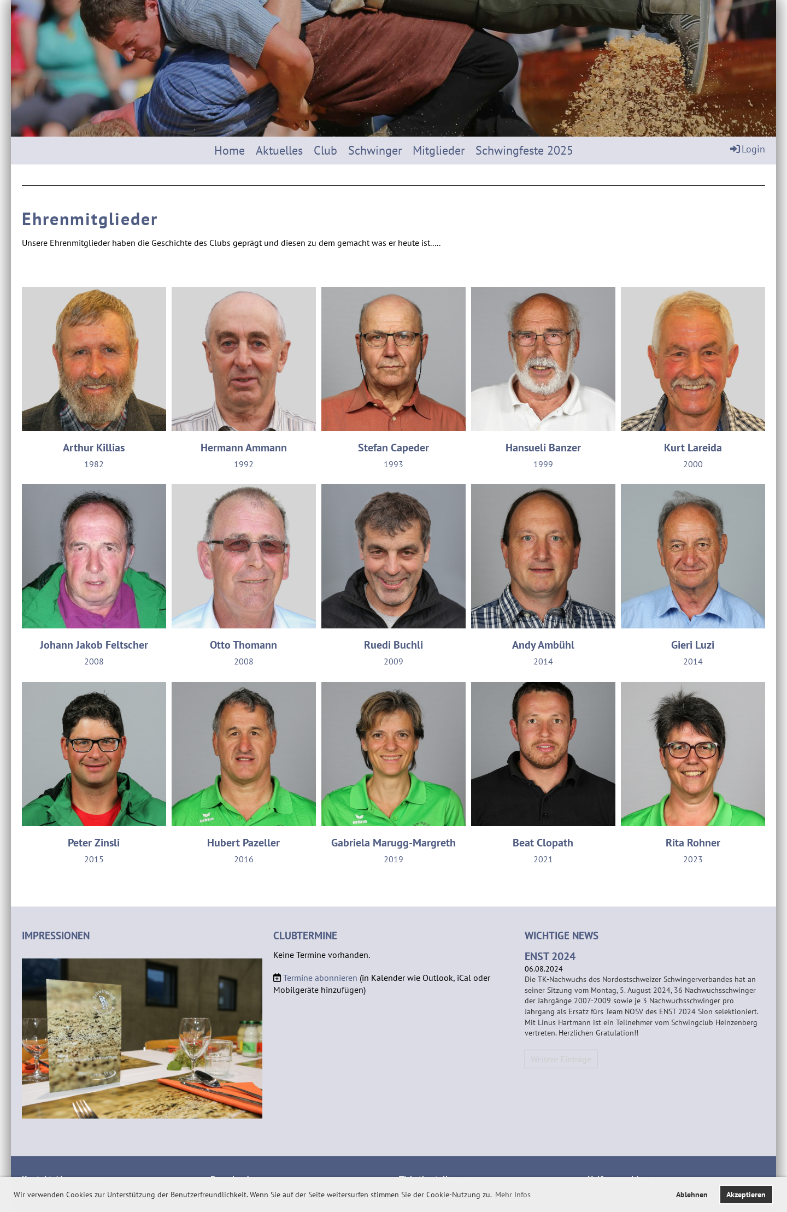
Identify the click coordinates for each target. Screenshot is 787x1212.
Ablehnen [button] (692, 1194)
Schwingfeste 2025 (524, 150)
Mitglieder (439, 150)
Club (325, 150)
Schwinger (375, 150)
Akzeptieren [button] (746, 1194)
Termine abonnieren (320, 977)
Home (229, 150)
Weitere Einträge (561, 1059)
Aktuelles (279, 150)
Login (747, 148)
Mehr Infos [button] (513, 1194)
